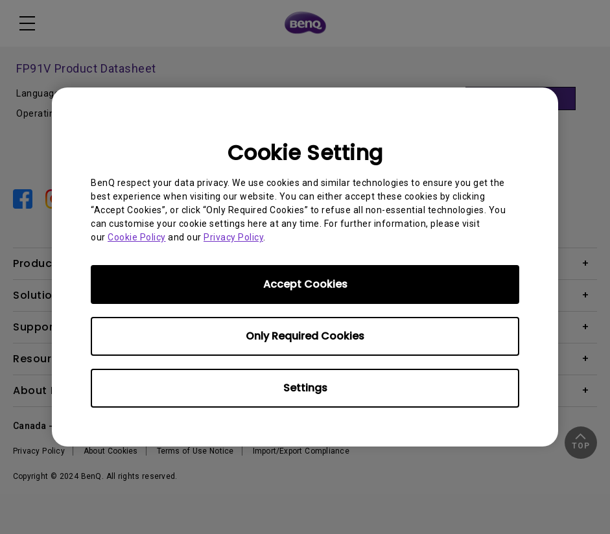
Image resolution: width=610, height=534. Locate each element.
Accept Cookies (305, 284)
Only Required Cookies (305, 336)
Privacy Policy (233, 237)
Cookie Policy (137, 237)
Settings (305, 387)
